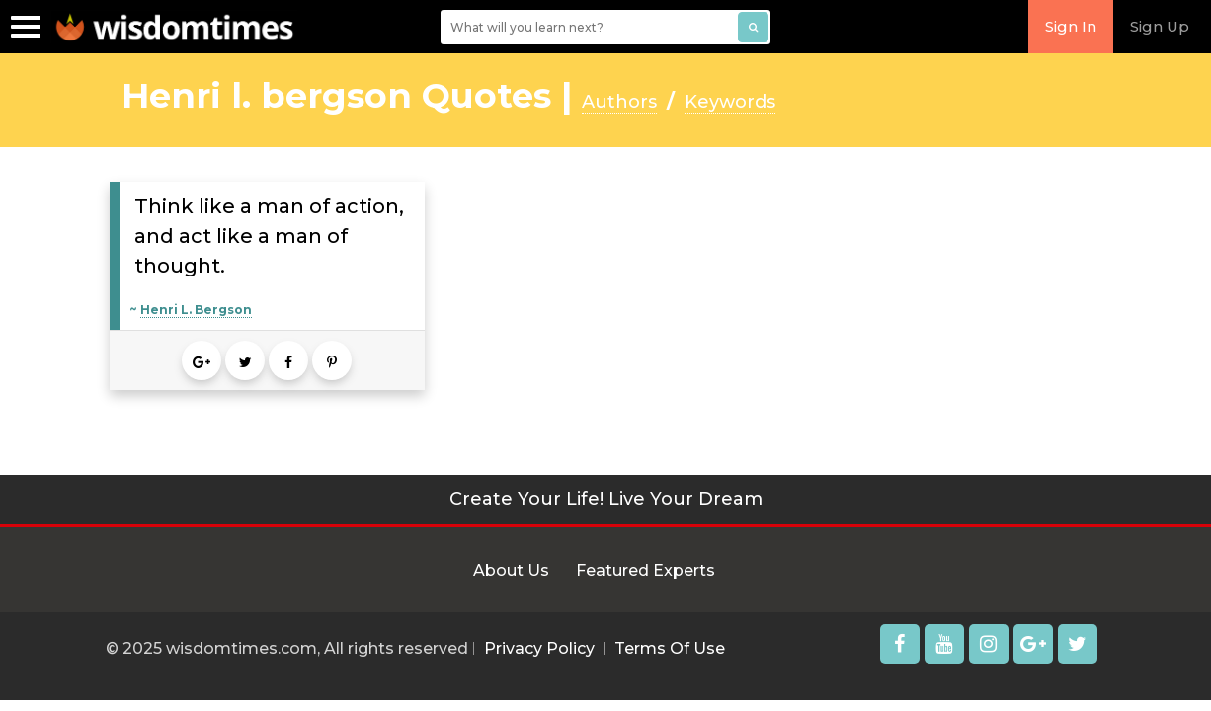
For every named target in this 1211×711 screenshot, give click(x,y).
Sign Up (1159, 26)
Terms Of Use (669, 648)
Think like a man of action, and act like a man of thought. (269, 236)
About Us (511, 570)
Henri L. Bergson (196, 309)
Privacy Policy (539, 648)
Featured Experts (645, 570)
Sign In (1070, 26)
